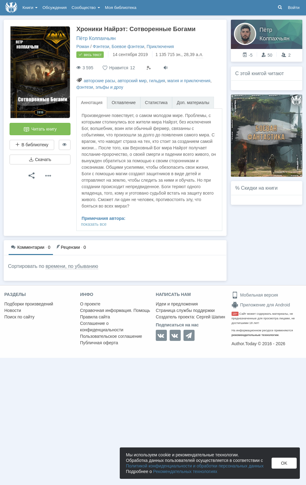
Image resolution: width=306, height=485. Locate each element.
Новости (12, 310)
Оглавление (124, 102)
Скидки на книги (259, 188)
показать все (94, 224)
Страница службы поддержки (185, 310)
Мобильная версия (255, 295)
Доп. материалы (193, 102)
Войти (294, 7)
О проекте (90, 303)
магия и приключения (189, 80)
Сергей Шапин (210, 316)
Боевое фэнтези (128, 46)
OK (284, 463)
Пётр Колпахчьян (96, 38)
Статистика (156, 102)
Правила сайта (95, 316)
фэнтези (84, 87)
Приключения (160, 46)
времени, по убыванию (72, 266)
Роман (82, 46)
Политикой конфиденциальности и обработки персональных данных (195, 465)
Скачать (40, 159)
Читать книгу (40, 129)
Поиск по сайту (19, 316)
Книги (30, 7)
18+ (235, 313)
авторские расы (99, 80)
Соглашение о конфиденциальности (101, 326)
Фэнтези (101, 46)
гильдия (157, 80)
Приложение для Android (261, 304)
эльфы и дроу (109, 87)
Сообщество (86, 7)
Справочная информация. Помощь (115, 310)
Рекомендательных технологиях (185, 471)
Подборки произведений (28, 303)
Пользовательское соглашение (111, 336)
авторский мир (132, 80)
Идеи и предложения (177, 303)
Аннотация (92, 102)
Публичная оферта (99, 342)
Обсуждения (54, 7)
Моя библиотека (120, 7)
